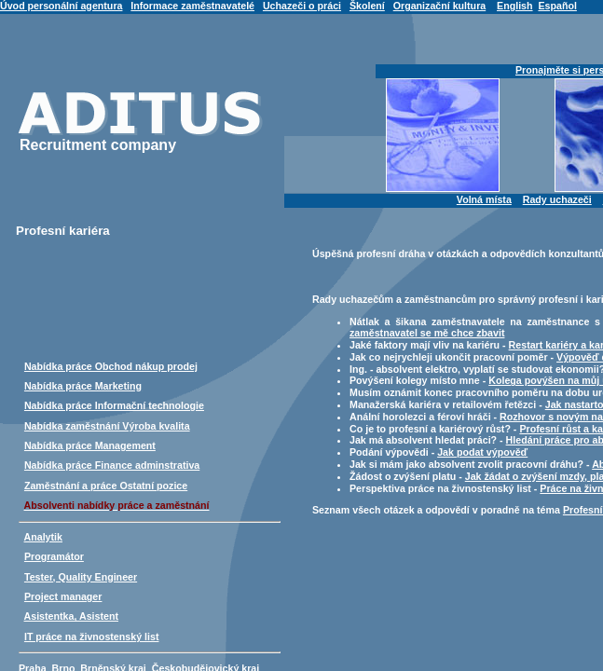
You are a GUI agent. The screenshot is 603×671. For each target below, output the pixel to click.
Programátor (54, 556)
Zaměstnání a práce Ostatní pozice (105, 485)
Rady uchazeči (557, 199)
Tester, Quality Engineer (80, 576)
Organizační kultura (439, 5)
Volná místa (484, 199)
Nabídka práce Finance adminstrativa (111, 465)
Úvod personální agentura (61, 5)
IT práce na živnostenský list (91, 636)
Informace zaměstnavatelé (192, 5)
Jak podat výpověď (482, 452)
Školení (367, 5)
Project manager (63, 596)
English (514, 5)
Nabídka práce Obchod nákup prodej (111, 366)
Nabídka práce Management (90, 445)
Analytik (43, 536)
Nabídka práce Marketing (83, 385)
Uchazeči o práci (302, 5)
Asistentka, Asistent (71, 616)
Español (557, 5)
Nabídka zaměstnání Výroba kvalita (107, 425)
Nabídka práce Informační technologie (114, 405)
